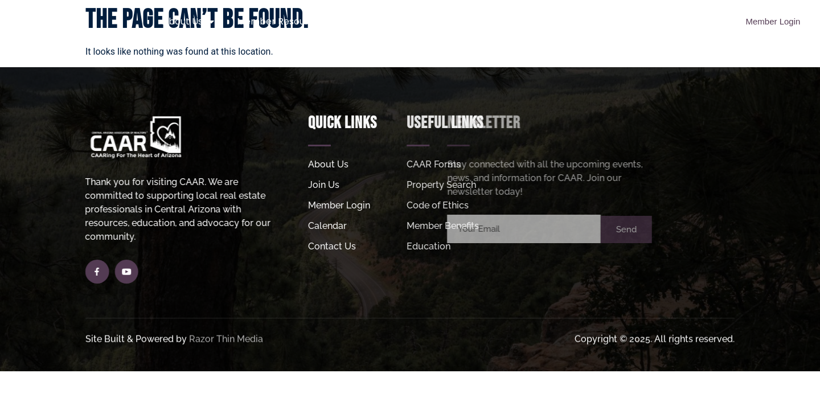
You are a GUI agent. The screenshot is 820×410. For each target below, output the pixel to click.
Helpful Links (555, 21)
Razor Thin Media (226, 339)
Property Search (461, 21)
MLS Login (631, 21)
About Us (188, 21)
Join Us (380, 21)
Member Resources (286, 21)
